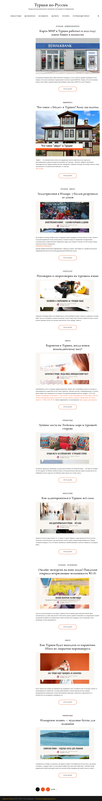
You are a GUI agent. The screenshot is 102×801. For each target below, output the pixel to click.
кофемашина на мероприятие (44, 245)
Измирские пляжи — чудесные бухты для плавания (67, 721)
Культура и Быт (67, 271)
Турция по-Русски (51, 5)
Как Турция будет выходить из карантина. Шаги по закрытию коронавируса (68, 646)
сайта (81, 400)
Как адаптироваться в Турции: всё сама (68, 498)
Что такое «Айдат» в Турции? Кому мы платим (68, 107)
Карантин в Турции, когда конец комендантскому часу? (67, 347)
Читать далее (67, 89)
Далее (53, 789)
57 (48, 789)
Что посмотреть (72, 565)
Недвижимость (67, 102)
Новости (72, 189)
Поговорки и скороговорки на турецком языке (68, 275)
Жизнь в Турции (16, 16)
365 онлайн (39, 168)
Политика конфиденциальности (45, 798)
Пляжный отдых (67, 420)
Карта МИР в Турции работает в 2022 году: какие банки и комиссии (67, 32)
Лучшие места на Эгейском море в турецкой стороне (68, 426)
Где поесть (55, 16)
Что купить (65, 16)
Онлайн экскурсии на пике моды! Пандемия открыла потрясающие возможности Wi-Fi (67, 571)
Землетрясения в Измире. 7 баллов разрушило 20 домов (67, 195)
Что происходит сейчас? (81, 16)
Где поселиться (29, 16)
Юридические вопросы (72, 26)
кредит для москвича (90, 400)
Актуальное (59, 26)
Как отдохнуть (43, 16)
